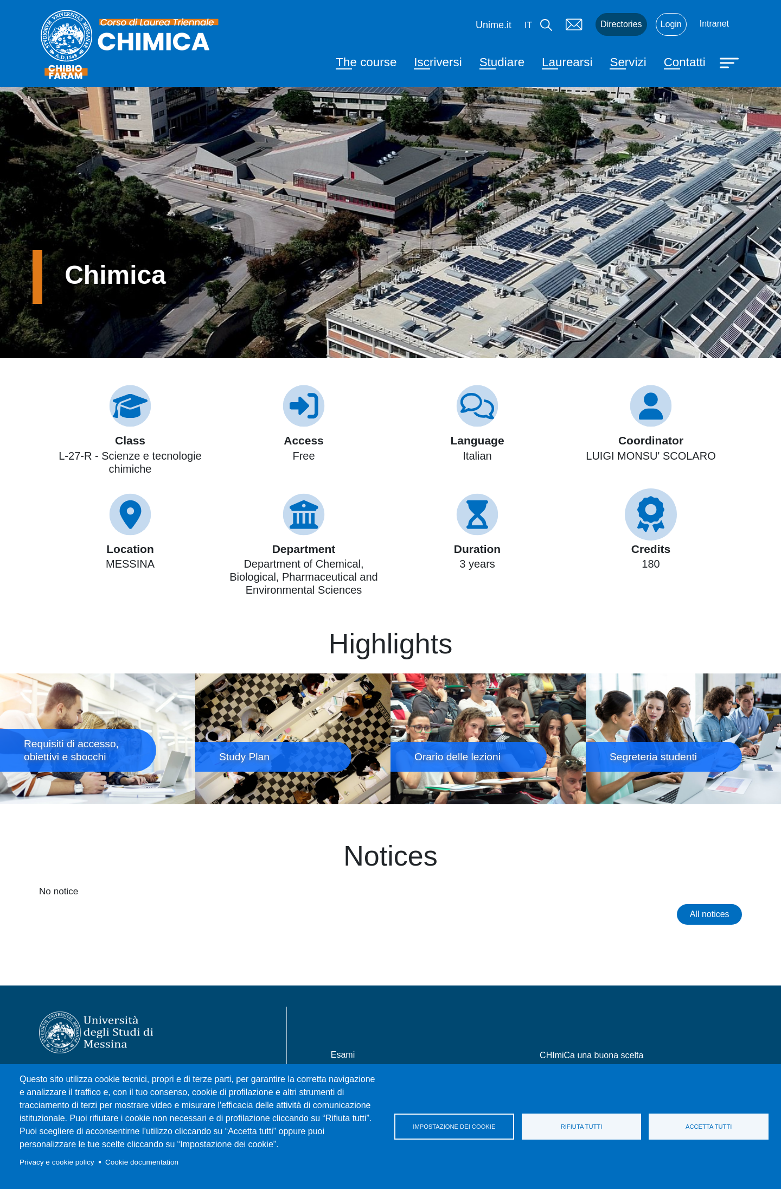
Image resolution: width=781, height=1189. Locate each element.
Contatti (685, 62)
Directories (621, 24)
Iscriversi (438, 62)
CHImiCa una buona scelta (591, 1055)
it (528, 25)
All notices (709, 914)
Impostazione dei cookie (454, 1126)
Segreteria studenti (683, 738)
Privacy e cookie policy (57, 1162)
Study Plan (292, 738)
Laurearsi (567, 62)
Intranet (714, 23)
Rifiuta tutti (582, 1126)
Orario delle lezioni (488, 738)
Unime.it (493, 25)
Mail (574, 24)
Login (671, 24)
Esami (343, 1054)
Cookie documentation (141, 1162)
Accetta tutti (709, 1126)
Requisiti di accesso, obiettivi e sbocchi (97, 738)
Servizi (628, 62)
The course (366, 62)
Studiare (501, 62)
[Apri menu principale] (730, 62)
